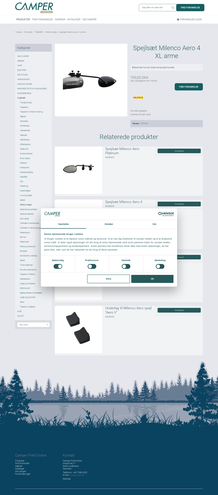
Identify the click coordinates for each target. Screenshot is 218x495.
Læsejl (22, 200)
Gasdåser (23, 176)
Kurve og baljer (26, 195)
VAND (19, 65)
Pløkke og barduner (28, 246)
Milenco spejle (25, 204)
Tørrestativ (24, 121)
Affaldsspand (25, 144)
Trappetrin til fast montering (31, 111)
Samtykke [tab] (63, 224)
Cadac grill (24, 149)
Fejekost (23, 163)
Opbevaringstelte (27, 214)
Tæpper (23, 116)
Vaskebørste (25, 130)
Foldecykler (24, 167)
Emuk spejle (25, 158)
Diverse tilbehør (26, 153)
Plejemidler (24, 241)
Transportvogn (26, 102)
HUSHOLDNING (23, 79)
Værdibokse (25, 139)
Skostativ (23, 251)
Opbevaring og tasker (28, 209)
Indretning (24, 186)
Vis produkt (179, 151)
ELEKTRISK (21, 70)
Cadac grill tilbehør (27, 283)
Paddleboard (25, 279)
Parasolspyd (25, 232)
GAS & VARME (23, 56)
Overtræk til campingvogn (30, 228)
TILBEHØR (21, 98)
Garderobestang (26, 172)
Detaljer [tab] (109, 224)
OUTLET (20, 316)
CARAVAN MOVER (24, 84)
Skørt (22, 302)
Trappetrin (24, 107)
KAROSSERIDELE (24, 93)
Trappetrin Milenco (27, 274)
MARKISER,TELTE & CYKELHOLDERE (32, 88)
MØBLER (20, 61)
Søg (172, 7)
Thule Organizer (26, 265)
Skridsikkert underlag (28, 255)
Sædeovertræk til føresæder (31, 293)
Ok (152, 278)
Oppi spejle (24, 218)
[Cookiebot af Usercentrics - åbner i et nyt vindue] (160, 214)
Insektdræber (25, 190)
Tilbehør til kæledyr (27, 306)
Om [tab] (154, 224)
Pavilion (23, 237)
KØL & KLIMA (22, 74)
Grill (21, 181)
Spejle (22, 260)
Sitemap (67, 478)
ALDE (19, 311)
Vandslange (24, 125)
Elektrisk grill (25, 288)
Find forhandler (190, 7)
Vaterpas (23, 135)
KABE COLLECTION (28, 297)
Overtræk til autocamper (29, 223)
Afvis (108, 278)
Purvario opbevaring (28, 269)
